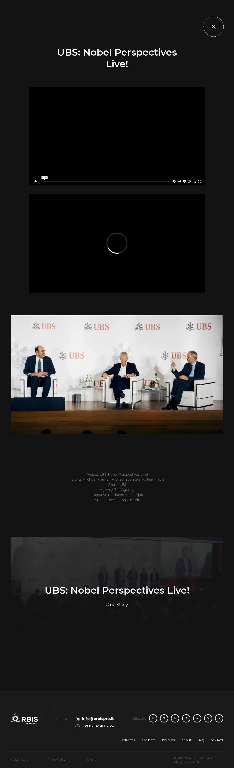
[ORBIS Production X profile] (208, 718)
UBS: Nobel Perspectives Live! (117, 590)
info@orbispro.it (20, 759)
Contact (216, 740)
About (186, 740)
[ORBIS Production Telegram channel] (197, 718)
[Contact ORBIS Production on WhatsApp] (153, 718)
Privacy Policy (56, 759)
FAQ (201, 740)
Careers (91, 759)
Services (128, 740)
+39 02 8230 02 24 (98, 726)
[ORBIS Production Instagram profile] (164, 718)
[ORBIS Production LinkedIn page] (175, 718)
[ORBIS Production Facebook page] (186, 718)
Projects (148, 740)
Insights (168, 740)
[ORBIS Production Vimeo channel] (219, 718)
